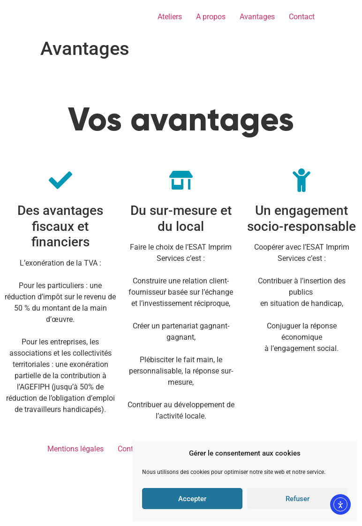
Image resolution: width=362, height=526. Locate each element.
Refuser (297, 499)
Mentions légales (75, 510)
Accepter (192, 499)
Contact (302, 16)
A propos (211, 16)
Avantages (257, 16)
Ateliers (170, 16)
